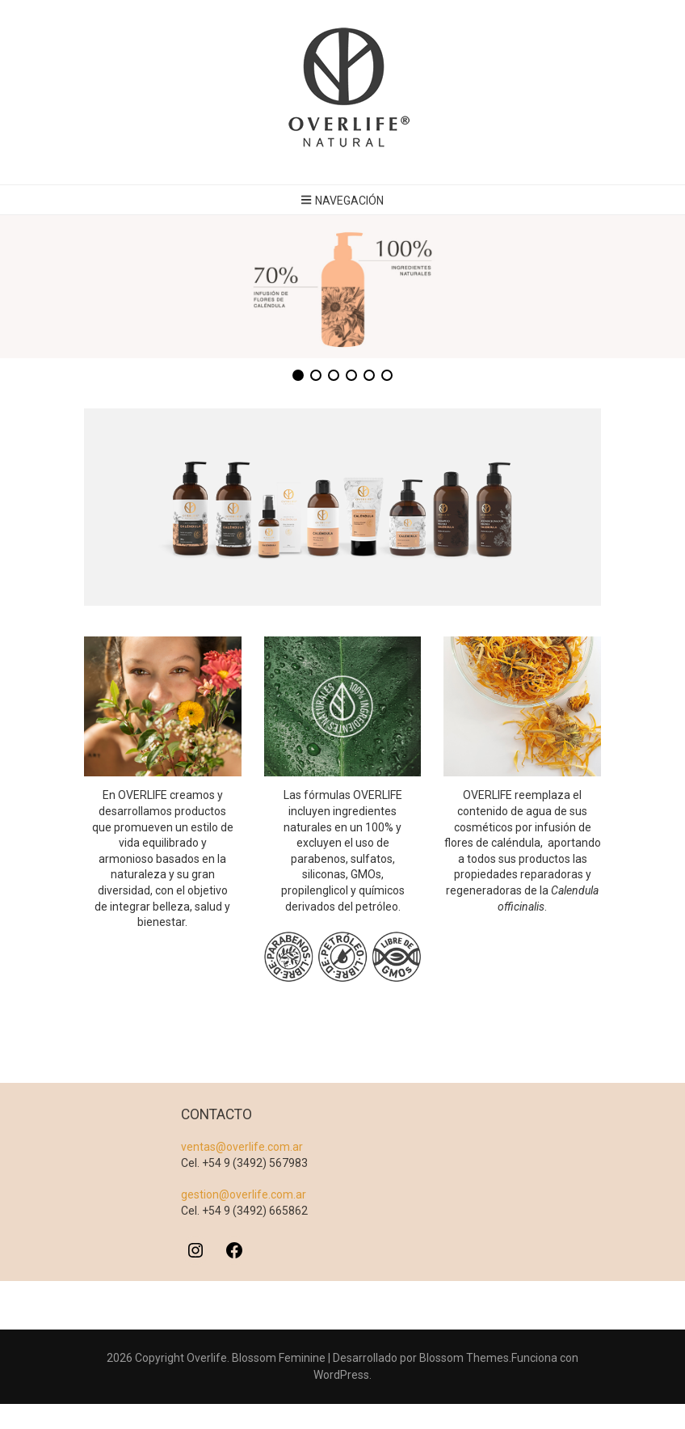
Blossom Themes (464, 1358)
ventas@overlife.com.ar (242, 1147)
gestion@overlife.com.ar (243, 1195)
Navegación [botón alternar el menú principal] (342, 200)
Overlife (207, 1358)
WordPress (341, 1375)
